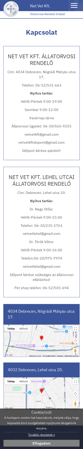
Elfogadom (41, 443)
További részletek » (41, 435)
